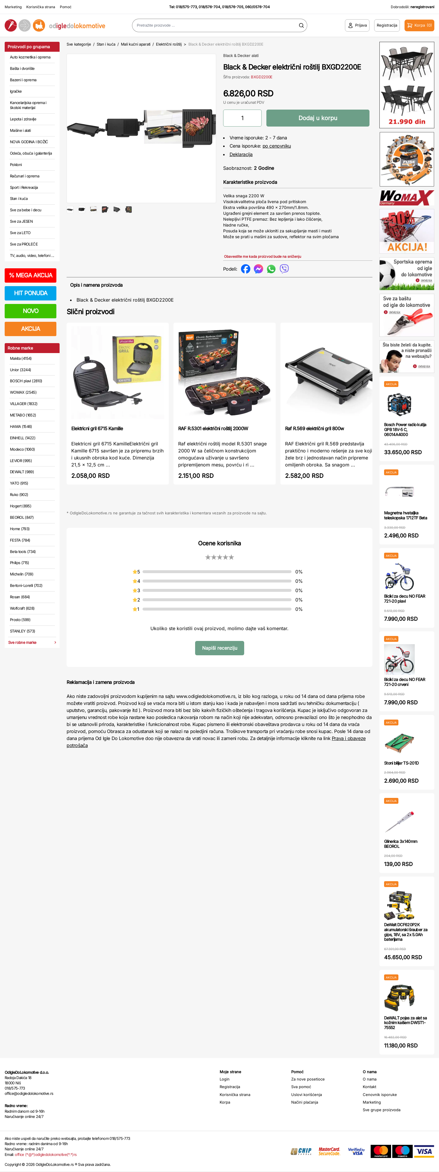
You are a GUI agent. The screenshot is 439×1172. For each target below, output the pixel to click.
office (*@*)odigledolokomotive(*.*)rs (46, 1154)
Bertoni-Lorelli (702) (26, 585)
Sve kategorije (79, 44)
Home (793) (20, 528)
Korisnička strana (40, 7)
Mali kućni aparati (135, 44)
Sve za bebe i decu (25, 210)
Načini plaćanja (304, 1102)
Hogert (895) (20, 506)
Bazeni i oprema (23, 79)
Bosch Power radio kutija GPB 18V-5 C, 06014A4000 (405, 429)
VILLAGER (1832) (23, 403)
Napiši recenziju (219, 648)
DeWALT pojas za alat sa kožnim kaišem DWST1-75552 (405, 1022)
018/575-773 (186, 7)
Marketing (13, 7)
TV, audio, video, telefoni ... (32, 255)
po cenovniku (277, 146)
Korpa (225, 1102)
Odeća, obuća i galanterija (31, 153)
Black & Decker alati (240, 55)
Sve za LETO (20, 232)
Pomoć (66, 7)
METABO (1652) (23, 415)
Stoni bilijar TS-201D (401, 762)
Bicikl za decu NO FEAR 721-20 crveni (404, 682)
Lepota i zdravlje (23, 119)
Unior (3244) (20, 369)
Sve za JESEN (21, 221)
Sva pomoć (301, 1086)
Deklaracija (241, 154)
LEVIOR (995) (21, 460)
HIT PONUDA (30, 293)
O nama (369, 1079)
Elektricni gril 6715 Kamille (97, 428)
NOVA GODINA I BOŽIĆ (29, 141)
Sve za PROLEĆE (24, 244)
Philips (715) (19, 562)
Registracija (230, 1086)
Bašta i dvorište (22, 68)
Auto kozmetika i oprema (30, 57)
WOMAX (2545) (23, 392)
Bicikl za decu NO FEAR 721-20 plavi (404, 599)
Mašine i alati (20, 130)
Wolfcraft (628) (22, 608)
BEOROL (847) (22, 517)
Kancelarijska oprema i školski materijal (28, 105)
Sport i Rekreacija (24, 187)
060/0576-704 (257, 7)
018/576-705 (232, 7)
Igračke (16, 91)
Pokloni (16, 164)
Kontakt (369, 1086)
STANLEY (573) (22, 631)
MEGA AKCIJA (30, 275)
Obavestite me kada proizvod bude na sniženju (262, 256)
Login (225, 1079)
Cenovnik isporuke (380, 1094)
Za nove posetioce (308, 1079)
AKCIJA (30, 328)
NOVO (30, 310)
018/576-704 (209, 7)
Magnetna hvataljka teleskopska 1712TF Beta (405, 515)
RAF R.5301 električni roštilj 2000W (213, 428)
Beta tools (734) (23, 551)
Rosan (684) (20, 596)
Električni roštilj (168, 44)
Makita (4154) (21, 358)
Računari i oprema (24, 176)
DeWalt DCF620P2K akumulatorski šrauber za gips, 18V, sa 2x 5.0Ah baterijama (405, 932)
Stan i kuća (18, 198)
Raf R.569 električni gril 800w (314, 428)
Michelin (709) (21, 574)
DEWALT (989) (22, 471)
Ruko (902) (19, 494)
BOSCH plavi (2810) (26, 380)
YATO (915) (19, 483)
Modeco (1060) (22, 449)
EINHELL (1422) (22, 437)
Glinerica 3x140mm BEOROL (400, 844)
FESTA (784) (20, 540)
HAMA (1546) (21, 426)
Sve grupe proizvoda (381, 1109)
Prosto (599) (20, 619)
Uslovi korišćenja (306, 1094)
